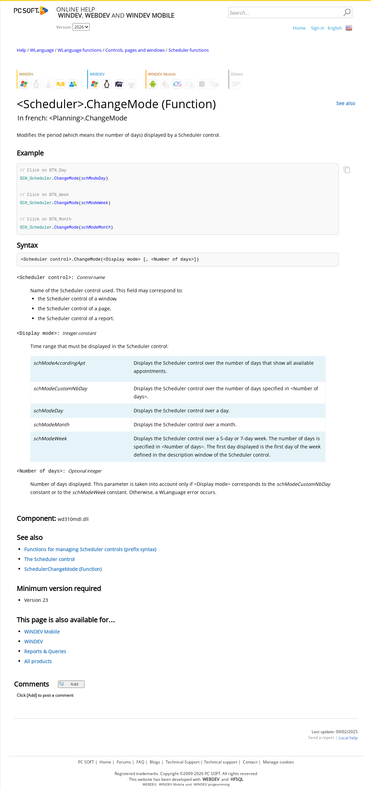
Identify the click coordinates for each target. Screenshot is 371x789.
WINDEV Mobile (42, 633)
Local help (348, 740)
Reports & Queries (45, 653)
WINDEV (33, 643)
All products (38, 663)
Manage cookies (278, 762)
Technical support (220, 762)
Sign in (317, 28)
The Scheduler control (49, 561)
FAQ (140, 762)
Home (299, 28)
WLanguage (42, 50)
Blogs (155, 762)
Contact (250, 762)
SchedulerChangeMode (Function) (63, 571)
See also (345, 103)
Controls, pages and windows (135, 50)
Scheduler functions (188, 50)
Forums (124, 762)
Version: (64, 27)
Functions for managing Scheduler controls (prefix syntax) (90, 551)
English (335, 28)
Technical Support (182, 762)
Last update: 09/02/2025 (335, 734)
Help (21, 50)
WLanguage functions (80, 50)
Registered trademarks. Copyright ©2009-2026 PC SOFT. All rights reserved (186, 773)
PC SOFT (86, 762)
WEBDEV (149, 784)
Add (68, 686)
